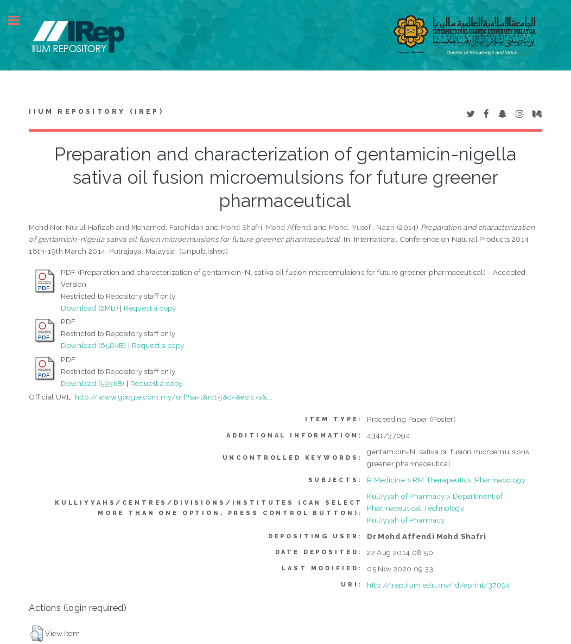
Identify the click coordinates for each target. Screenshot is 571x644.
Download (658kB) (93, 345)
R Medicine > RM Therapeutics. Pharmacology (446, 479)
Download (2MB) (89, 308)
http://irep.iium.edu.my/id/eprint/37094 (439, 585)
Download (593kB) (92, 383)
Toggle (19, 20)
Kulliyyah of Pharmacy (406, 520)
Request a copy (150, 308)
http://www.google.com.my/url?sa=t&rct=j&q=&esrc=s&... (173, 396)
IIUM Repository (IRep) (96, 111)
